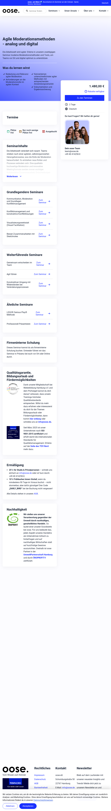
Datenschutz (40, 779)
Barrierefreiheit (41, 787)
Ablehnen (10, 806)
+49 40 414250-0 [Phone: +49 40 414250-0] (72, 154)
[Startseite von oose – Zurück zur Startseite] (11, 11)
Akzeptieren (28, 806)
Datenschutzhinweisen (43, 800)
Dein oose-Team (72, 148)
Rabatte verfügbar (94, 91)
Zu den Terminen (84, 98)
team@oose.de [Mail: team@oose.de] (71, 151)
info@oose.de (25, 473)
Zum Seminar (45, 201)
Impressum (39, 775)
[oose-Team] (78, 132)
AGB (36, 493)
